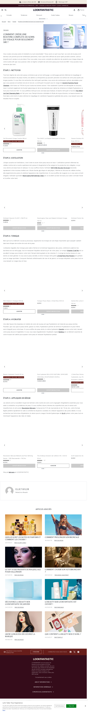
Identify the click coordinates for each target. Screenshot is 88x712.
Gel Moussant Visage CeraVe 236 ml (14, 138)
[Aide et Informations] (43, 682)
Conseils (9, 15)
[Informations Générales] (43, 687)
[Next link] (86, 16)
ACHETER (19, 150)
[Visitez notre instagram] (78, 652)
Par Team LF (58, 637)
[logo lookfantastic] (43, 10)
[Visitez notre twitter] (74, 652)
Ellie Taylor (22, 489)
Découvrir (39, 15)
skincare (12, 472)
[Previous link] (1, 16)
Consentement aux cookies (43, 677)
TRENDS (6, 30)
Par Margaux (59, 607)
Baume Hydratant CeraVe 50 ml (13, 374)
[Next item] (82, 128)
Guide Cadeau (55, 15)
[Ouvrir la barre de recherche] (5, 10)
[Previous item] (4, 128)
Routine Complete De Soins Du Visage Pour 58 (31, 21)
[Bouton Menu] (2, 10)
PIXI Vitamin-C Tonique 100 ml (13, 301)
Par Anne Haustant (62, 575)
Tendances (24, 15)
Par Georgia (58, 540)
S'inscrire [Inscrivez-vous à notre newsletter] (36, 652)
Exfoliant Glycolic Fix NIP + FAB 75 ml (15, 218)
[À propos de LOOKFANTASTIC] (43, 692)
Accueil (4, 21)
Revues (71, 15)
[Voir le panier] (81, 10)
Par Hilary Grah (20, 543)
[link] (74, 10)
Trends (14, 21)
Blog (9, 21)
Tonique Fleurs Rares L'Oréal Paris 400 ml (50, 301)
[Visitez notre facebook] (71, 652)
